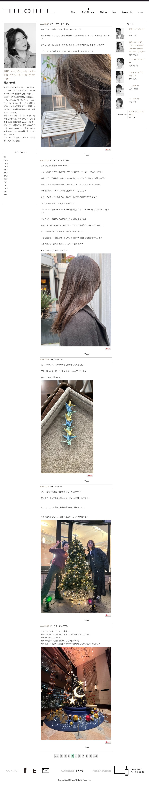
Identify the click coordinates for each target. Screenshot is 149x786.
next (95, 756)
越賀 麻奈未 (133, 55)
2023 (6, 188)
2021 (6, 182)
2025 (6, 195)
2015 (6, 163)
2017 (6, 170)
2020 (6, 179)
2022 (6, 185)
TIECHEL (132, 118)
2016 (6, 166)
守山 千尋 (132, 102)
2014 (6, 160)
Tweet (87, 155)
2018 (6, 173)
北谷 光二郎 (133, 66)
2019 (6, 176)
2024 (6, 192)
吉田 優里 (133, 89)
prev (56, 756)
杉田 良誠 (132, 79)
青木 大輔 (132, 35)
